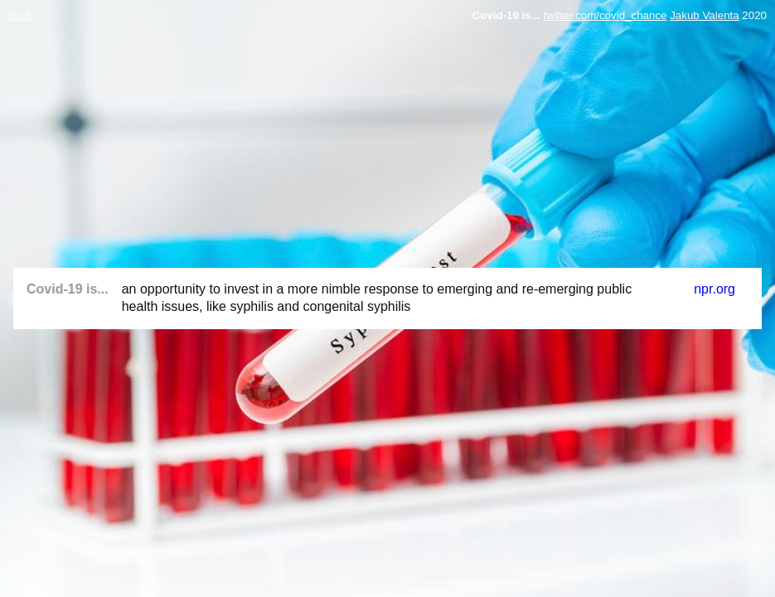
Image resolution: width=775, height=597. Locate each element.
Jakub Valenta (704, 15)
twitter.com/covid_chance (605, 15)
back (19, 15)
